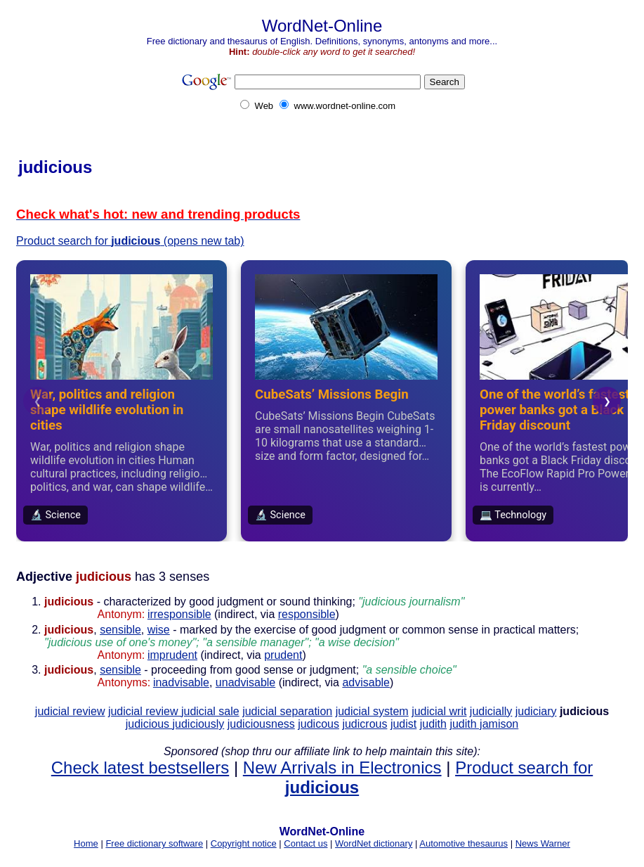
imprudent (172, 655)
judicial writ (439, 711)
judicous (318, 724)
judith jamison (483, 724)
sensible (120, 630)
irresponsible (179, 614)
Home (86, 843)
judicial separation (287, 711)
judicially (491, 711)
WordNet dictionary (373, 843)
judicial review (70, 711)
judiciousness (261, 724)
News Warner (542, 843)
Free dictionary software (154, 843)
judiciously (198, 724)
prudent (283, 655)
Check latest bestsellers (140, 767)
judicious (149, 724)
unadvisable (245, 682)
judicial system (372, 711)
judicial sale (210, 711)
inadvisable (181, 682)
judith (433, 724)
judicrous (364, 724)
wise (158, 630)
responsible (307, 614)
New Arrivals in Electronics (342, 767)
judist (403, 724)
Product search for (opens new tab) (130, 241)
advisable (366, 682)
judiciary (536, 711)
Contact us (305, 843)
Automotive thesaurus (463, 843)
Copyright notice (244, 843)
